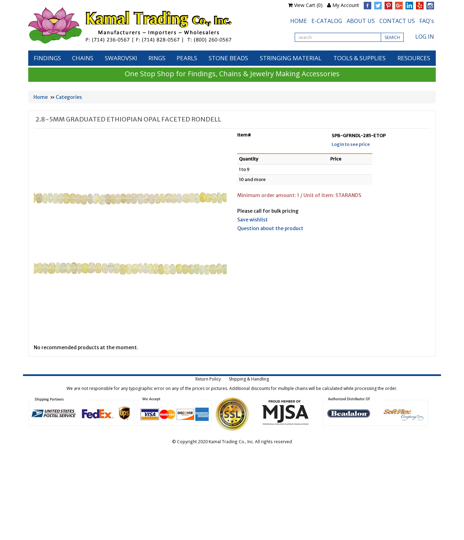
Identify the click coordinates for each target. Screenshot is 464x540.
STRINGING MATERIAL (291, 58)
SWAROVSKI (121, 58)
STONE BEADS (228, 58)
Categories (69, 97)
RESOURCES (413, 58)
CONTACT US (397, 21)
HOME (298, 21)
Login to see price (351, 144)
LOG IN (424, 36)
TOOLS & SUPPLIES (359, 58)
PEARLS (187, 58)
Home (40, 97)
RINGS (156, 58)
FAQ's (426, 21)
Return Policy (208, 379)
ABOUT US (361, 21)
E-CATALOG (326, 21)
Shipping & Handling (249, 379)
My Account (345, 5)
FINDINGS (47, 58)
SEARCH (392, 37)
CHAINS (82, 58)
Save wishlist (252, 220)
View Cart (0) (308, 5)
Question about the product (270, 228)
